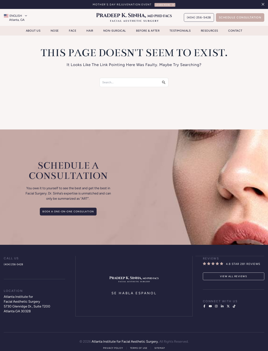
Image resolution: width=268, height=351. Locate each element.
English (13, 16)
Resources (209, 30)
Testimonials (180, 30)
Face (72, 30)
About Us (33, 30)
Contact (235, 30)
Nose (55, 30)
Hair (89, 30)
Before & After (147, 30)
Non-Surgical (114, 30)
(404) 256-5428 (16, 263)
